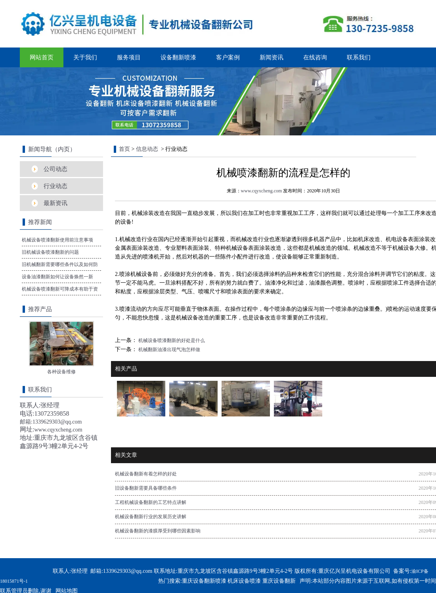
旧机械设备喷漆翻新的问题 (50, 252)
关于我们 (85, 57)
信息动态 (147, 149)
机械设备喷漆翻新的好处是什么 (171, 340)
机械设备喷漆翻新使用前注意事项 (57, 240)
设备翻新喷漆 (178, 57)
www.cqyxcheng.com (261, 191)
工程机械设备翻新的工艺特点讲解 (150, 502)
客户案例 (228, 57)
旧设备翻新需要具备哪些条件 (146, 488)
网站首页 (42, 57)
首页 (124, 149)
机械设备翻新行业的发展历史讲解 (150, 516)
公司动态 (55, 169)
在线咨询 (315, 57)
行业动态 (55, 186)
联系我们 (359, 57)
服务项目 (129, 57)
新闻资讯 (271, 57)
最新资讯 (55, 203)
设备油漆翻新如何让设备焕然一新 (57, 276)
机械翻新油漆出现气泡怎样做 (168, 349)
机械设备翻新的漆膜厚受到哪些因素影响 (158, 531)
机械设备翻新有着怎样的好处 (146, 474)
